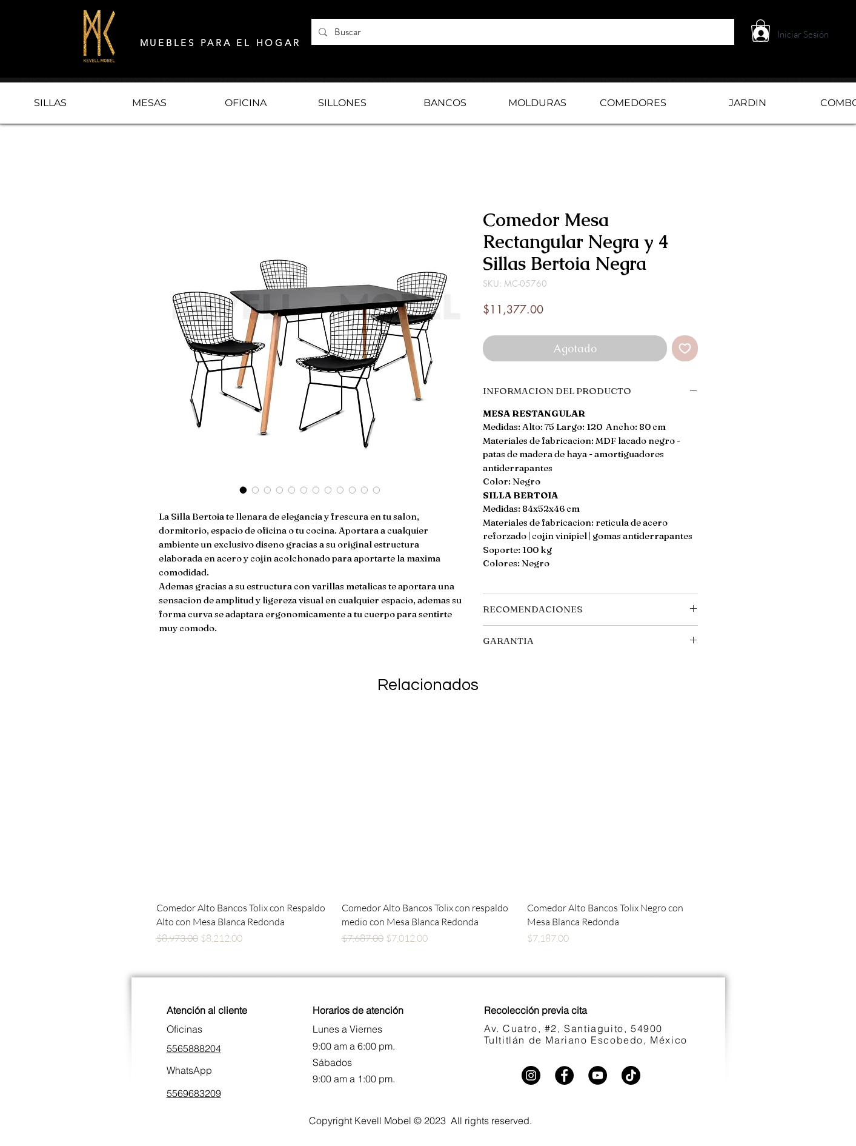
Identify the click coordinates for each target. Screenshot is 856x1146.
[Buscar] (521, 32)
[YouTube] (597, 1075)
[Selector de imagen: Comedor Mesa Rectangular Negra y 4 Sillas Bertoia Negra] (243, 490)
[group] (428, 845)
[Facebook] (564, 1075)
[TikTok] (631, 1075)
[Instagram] (531, 1075)
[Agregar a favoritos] (685, 348)
